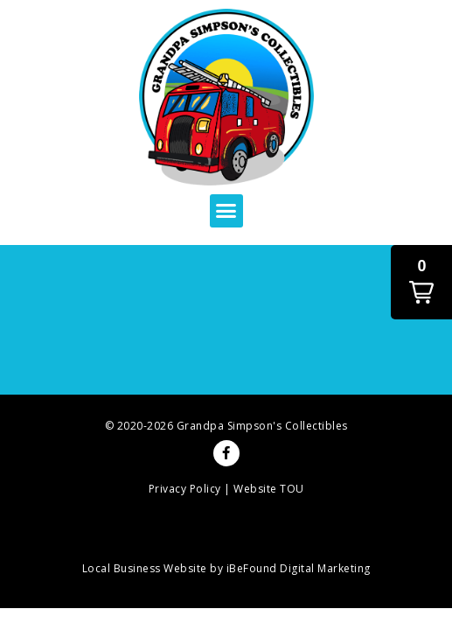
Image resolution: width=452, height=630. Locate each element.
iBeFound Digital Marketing (298, 568)
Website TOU (268, 488)
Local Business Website (144, 568)
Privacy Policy (185, 488)
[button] (226, 211)
